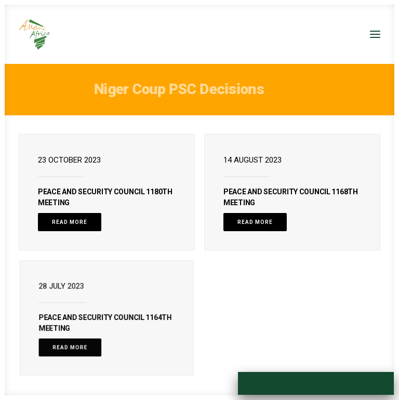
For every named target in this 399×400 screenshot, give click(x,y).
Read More (69, 222)
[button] (375, 34)
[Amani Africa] (34, 34)
